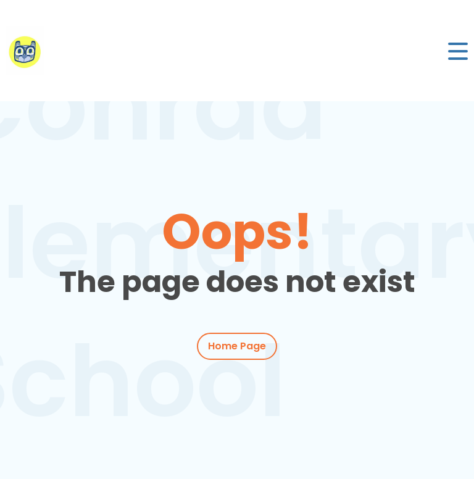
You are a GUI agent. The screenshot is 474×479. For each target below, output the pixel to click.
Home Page (237, 346)
